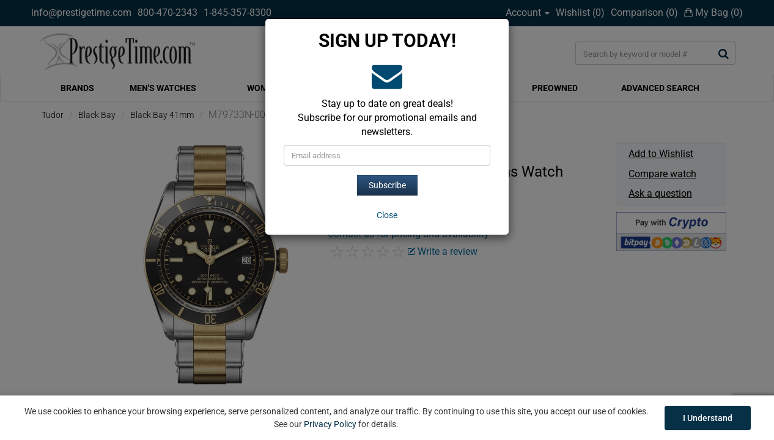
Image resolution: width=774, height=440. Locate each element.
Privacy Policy (330, 424)
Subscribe (387, 185)
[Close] (387, 215)
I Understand (707, 418)
